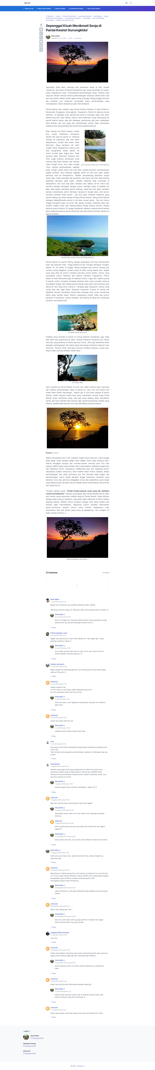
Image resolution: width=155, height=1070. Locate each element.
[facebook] (41, 29)
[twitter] (41, 33)
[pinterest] (41, 46)
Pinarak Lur (80, 1066)
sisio (52, 742)
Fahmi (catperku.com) (59, 633)
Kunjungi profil (37, 1038)
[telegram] (41, 42)
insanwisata (55, 764)
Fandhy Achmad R (57, 664)
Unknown (54, 682)
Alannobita (59, 614)
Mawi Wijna (55, 599)
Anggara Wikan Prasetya (60, 933)
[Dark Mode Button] (126, 3)
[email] (41, 50)
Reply (54, 627)
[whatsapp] (41, 37)
